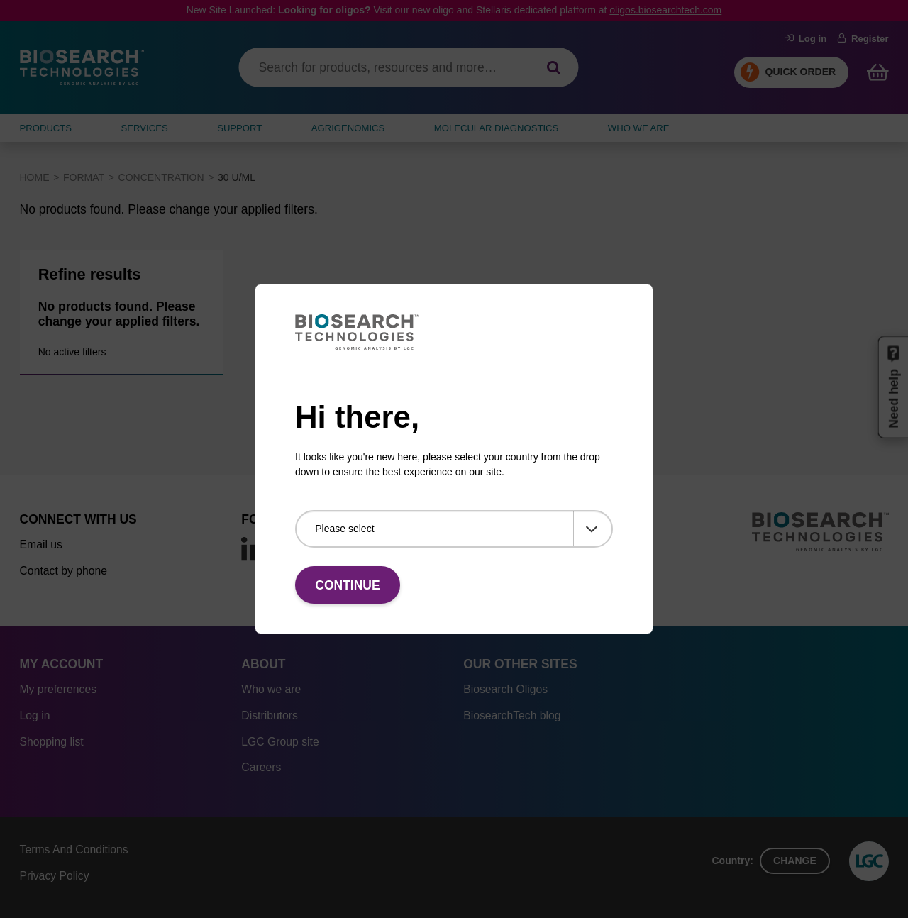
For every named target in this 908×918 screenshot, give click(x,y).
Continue (347, 585)
